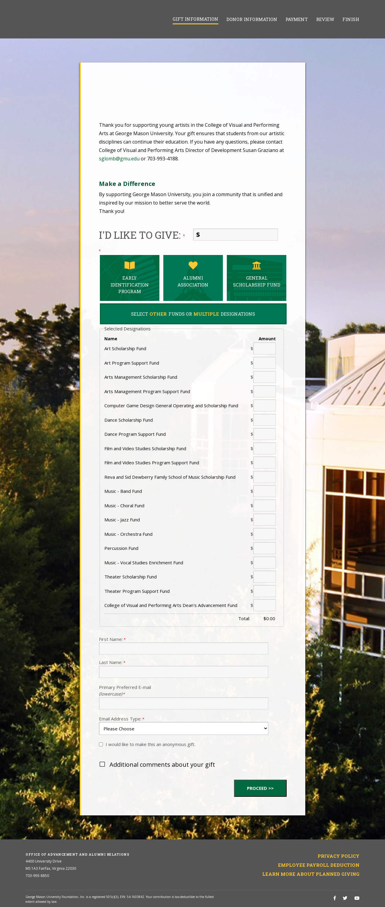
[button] (193, 764)
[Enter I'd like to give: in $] (235, 235)
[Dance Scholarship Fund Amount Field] (264, 420)
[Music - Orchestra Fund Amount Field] (264, 534)
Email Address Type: (121, 719)
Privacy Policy (338, 856)
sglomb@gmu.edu (119, 158)
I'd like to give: (142, 234)
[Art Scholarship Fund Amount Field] (264, 348)
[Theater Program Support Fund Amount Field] (264, 591)
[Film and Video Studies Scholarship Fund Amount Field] (264, 448)
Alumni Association (193, 274)
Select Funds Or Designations (193, 314)
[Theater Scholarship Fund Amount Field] (264, 577)
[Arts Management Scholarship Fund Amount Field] (264, 377)
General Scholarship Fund (256, 274)
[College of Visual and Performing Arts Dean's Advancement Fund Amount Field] (264, 605)
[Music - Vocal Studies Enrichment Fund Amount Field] (264, 563)
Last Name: (112, 662)
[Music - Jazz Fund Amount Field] (264, 520)
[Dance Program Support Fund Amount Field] (264, 434)
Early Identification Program (129, 277)
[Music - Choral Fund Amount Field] (264, 505)
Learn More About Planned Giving (310, 874)
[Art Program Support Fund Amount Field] (264, 363)
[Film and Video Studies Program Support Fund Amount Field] (264, 463)
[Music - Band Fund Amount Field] (264, 491)
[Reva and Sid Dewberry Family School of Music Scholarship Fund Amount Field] (264, 477)
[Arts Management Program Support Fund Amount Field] (264, 391)
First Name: (112, 639)
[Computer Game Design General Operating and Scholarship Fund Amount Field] (264, 405)
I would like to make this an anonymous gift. (150, 744)
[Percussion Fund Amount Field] (264, 548)
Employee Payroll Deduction (318, 865)
